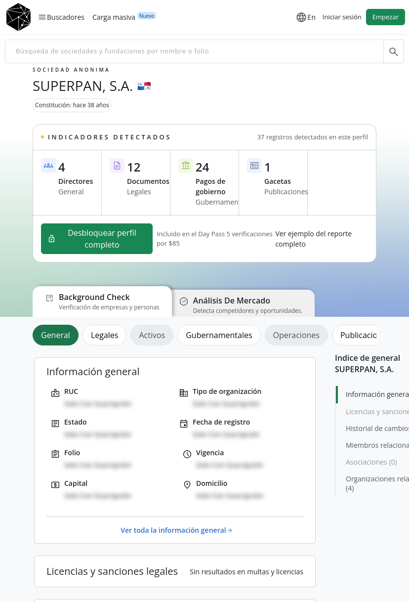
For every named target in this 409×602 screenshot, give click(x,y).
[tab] (57, 335)
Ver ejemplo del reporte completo (313, 239)
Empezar (385, 16)
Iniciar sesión (342, 16)
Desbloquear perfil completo (91, 238)
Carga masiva (113, 17)
